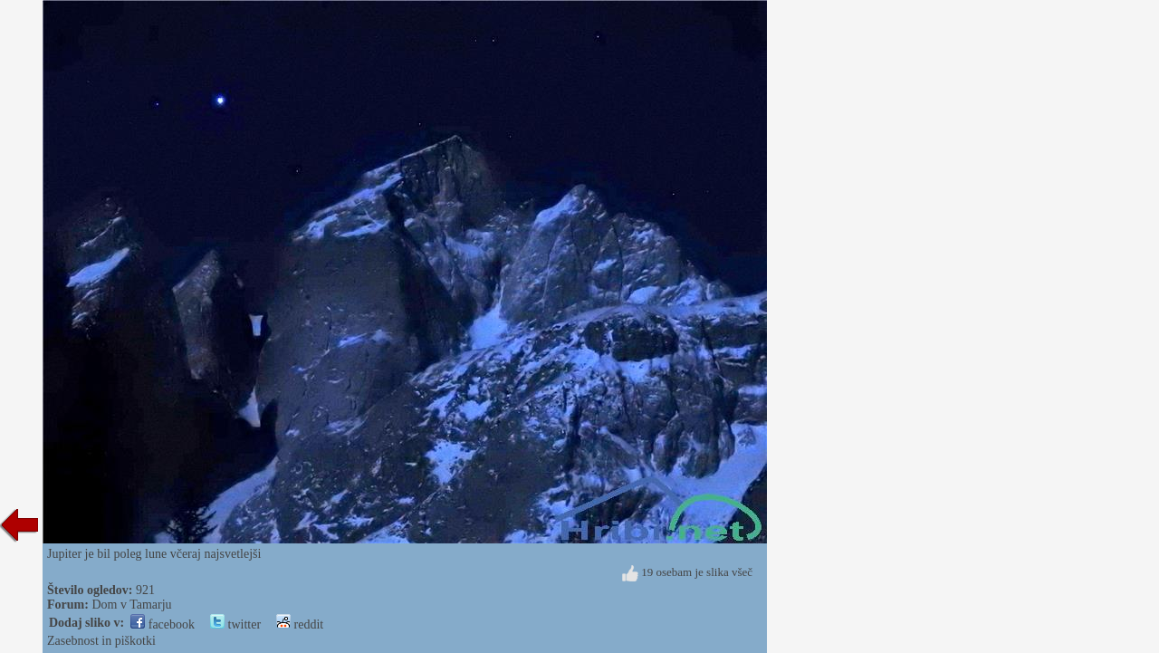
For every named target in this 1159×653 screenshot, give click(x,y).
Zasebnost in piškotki (101, 641)
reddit (299, 624)
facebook (162, 624)
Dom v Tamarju (131, 604)
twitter (235, 624)
